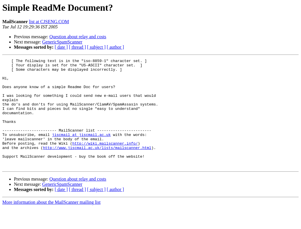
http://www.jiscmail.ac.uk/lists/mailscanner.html (97, 165)
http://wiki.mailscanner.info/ (105, 160)
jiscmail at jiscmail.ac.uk (81, 150)
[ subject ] (96, 47)
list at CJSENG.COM (49, 21)
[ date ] (61, 47)
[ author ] (115, 47)
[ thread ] (77, 47)
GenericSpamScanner (62, 41)
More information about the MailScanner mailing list (51, 223)
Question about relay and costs (77, 36)
